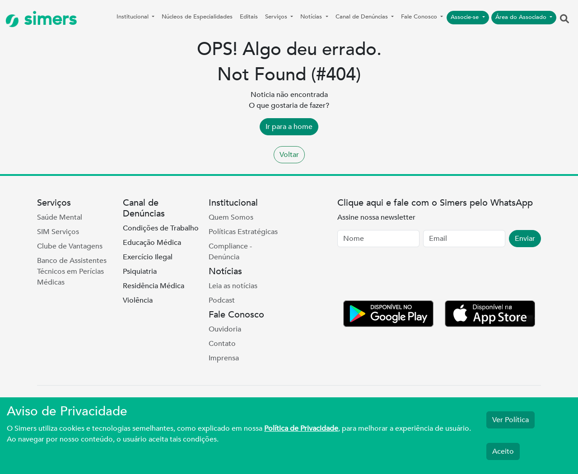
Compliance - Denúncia (230, 251)
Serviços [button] (277, 17)
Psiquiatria (140, 271)
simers (41, 19)
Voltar (289, 155)
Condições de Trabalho (161, 228)
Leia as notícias (233, 286)
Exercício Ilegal (147, 257)
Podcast (222, 300)
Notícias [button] (312, 17)
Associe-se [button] (465, 17)
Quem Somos (231, 217)
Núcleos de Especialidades (197, 17)
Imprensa (224, 358)
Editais (249, 17)
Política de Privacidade (301, 428)
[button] (564, 19)
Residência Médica (153, 286)
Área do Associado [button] (521, 17)
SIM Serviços (58, 232)
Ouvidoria (225, 329)
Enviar (525, 239)
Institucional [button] (133, 17)
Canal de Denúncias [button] (363, 17)
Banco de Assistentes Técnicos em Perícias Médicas (72, 271)
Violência (138, 300)
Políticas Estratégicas (243, 232)
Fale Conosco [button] (420, 17)
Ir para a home (289, 127)
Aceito (503, 451)
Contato (222, 344)
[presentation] (406, 275)
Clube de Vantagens (70, 246)
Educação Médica (152, 243)
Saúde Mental (59, 217)
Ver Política (510, 420)
